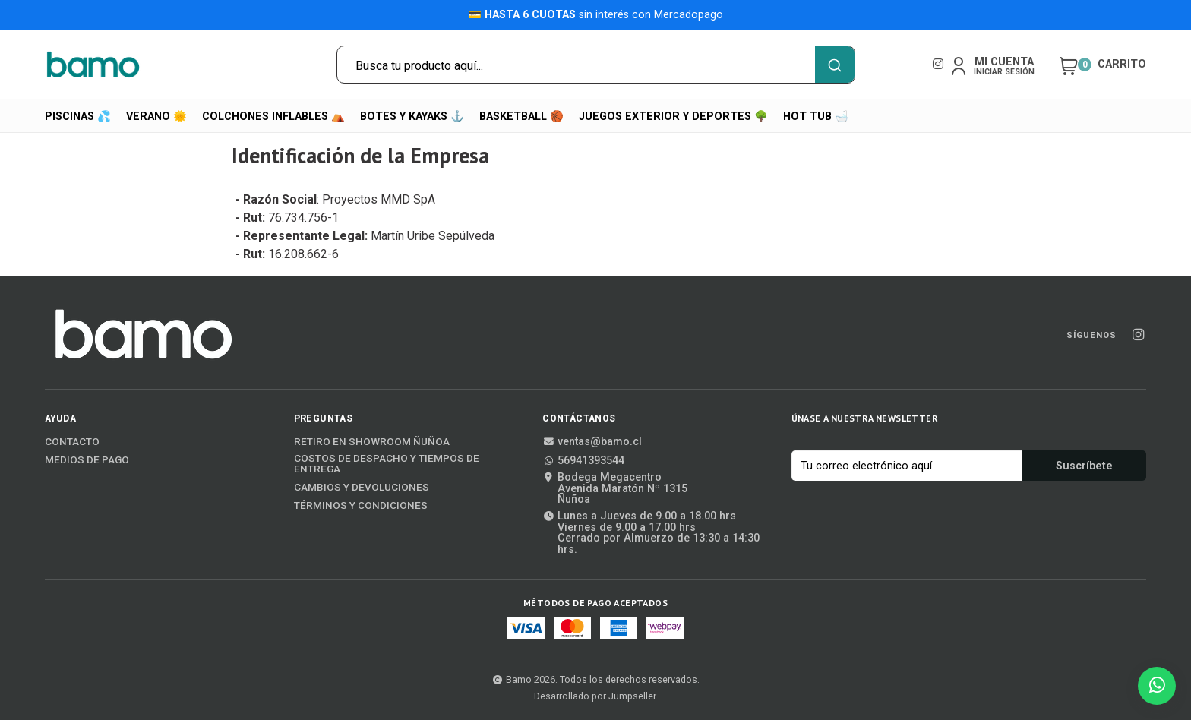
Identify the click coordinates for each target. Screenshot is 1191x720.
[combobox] (596, 65)
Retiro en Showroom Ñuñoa (372, 442)
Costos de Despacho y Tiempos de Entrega (386, 463)
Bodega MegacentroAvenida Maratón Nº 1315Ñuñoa (614, 488)
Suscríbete (1084, 465)
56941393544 (583, 461)
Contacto (72, 442)
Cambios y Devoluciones (361, 487)
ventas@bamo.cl (592, 442)
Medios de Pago (87, 460)
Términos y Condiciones (361, 506)
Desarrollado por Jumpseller (595, 696)
